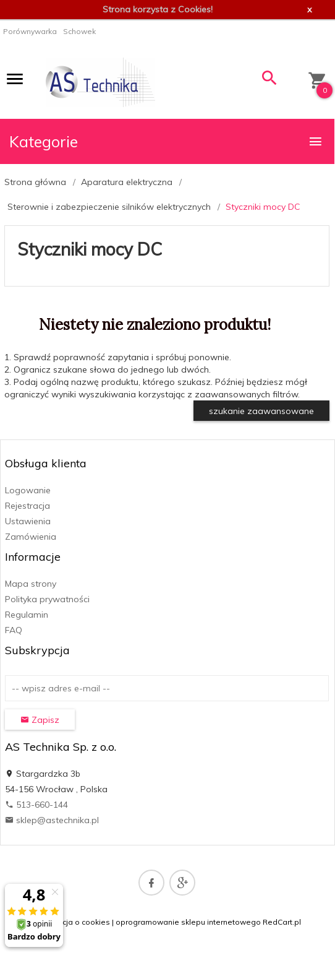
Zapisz (39, 719)
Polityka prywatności (47, 599)
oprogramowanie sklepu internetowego (188, 922)
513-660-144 (36, 804)
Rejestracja (27, 505)
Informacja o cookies (72, 922)
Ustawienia (28, 521)
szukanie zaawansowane (261, 411)
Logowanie (28, 490)
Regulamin (26, 614)
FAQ (13, 630)
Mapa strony (30, 583)
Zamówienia (30, 536)
